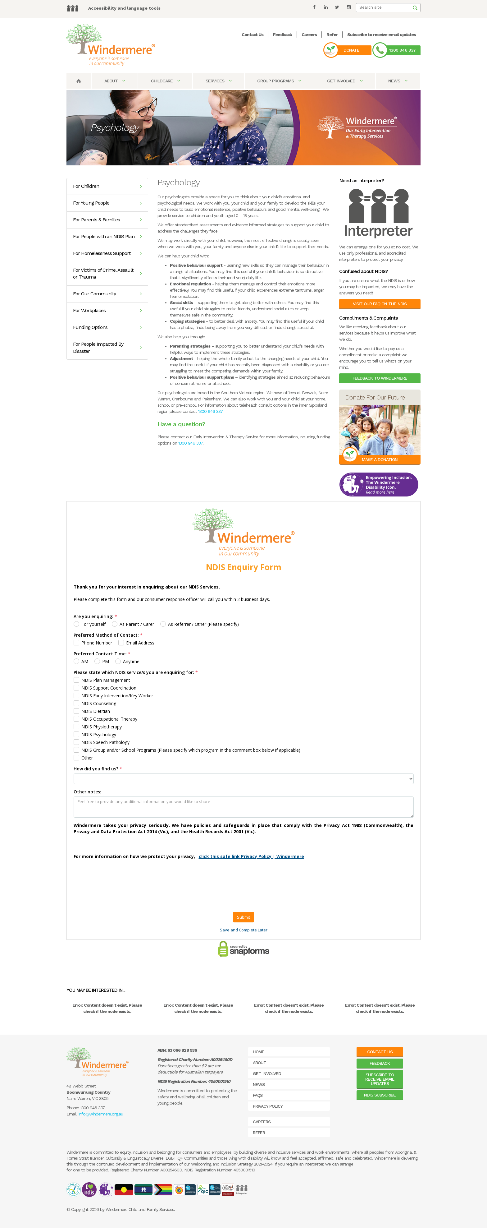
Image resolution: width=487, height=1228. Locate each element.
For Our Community (107, 294)
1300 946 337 (402, 50)
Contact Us (252, 34)
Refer (332, 34)
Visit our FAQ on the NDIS (380, 303)
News (397, 80)
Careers (309, 34)
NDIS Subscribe (380, 1094)
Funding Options (107, 327)
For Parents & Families (107, 220)
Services (218, 80)
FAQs (257, 1095)
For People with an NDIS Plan (107, 236)
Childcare (165, 80)
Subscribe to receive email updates (381, 34)
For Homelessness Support (107, 253)
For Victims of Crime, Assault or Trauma (107, 273)
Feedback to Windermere (380, 378)
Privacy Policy (268, 1106)
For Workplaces (107, 310)
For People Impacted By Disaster (107, 347)
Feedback (282, 34)
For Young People (107, 203)
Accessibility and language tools (124, 8)
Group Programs (279, 80)
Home (258, 1051)
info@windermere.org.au (101, 1113)
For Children (107, 186)
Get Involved (344, 80)
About (114, 80)
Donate (351, 50)
